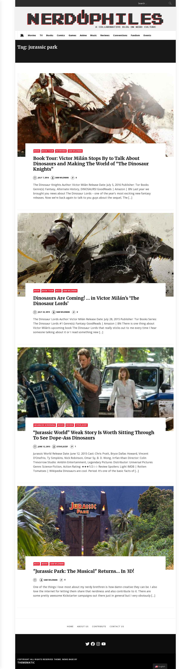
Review (69, 425)
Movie (61, 425)
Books (49, 35)
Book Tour (47, 151)
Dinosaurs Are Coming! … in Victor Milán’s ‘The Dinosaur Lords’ (86, 300)
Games (72, 35)
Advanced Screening (44, 425)
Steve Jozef (81, 425)
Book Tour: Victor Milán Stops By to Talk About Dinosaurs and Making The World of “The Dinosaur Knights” (91, 163)
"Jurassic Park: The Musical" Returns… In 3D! (83, 571)
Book (37, 151)
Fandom (135, 35)
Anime (83, 35)
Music (93, 35)
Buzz (58, 290)
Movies (32, 35)
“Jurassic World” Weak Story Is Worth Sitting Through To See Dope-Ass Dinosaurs (93, 435)
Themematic (26, 662)
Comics (61, 35)
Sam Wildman (75, 151)
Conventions (120, 35)
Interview (61, 151)
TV (41, 35)
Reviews (105, 35)
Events (147, 35)
